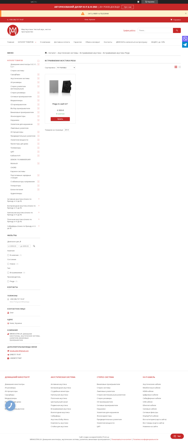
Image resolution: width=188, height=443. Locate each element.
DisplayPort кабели (150, 416)
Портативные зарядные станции (21, 176)
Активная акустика (59, 384)
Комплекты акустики (59, 423)
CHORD (13, 167)
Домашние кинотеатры (15, 384)
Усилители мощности (19, 140)
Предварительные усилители (23, 136)
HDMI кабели (148, 391)
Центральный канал (59, 402)
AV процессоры (17, 132)
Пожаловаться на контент (121, 439)
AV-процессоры (11, 391)
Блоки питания (17, 189)
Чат (177, 436)
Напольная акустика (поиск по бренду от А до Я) (20, 213)
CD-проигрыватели (105, 402)
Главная (10, 42)
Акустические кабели (152, 384)
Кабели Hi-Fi (15, 155)
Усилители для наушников (22, 124)
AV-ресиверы (16, 82)
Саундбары (15, 74)
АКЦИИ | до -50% (158, 42)
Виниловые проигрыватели (22, 112)
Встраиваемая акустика (90, 53)
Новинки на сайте (150, 426)
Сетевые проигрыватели (21, 96)
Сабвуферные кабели (152, 398)
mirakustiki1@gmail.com (19, 351)
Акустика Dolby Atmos (60, 419)
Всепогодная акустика (60, 412)
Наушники (15, 120)
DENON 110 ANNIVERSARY (21, 159)
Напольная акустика (59, 395)
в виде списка (179, 67)
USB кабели (147, 402)
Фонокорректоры (18, 116)
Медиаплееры (17, 100)
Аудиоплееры (16, 193)
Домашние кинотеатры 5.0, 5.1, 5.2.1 (23, 65)
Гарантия (78, 42)
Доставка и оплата (62, 42)
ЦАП (12, 151)
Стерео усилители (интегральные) (18, 87)
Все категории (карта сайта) (154, 419)
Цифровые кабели (150, 395)
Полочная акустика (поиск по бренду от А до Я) (19, 220)
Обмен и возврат (93, 42)
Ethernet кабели (149, 405)
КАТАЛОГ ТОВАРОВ (25, 42)
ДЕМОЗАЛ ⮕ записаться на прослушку (131, 42)
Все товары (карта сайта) (153, 423)
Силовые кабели (150, 409)
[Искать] (177, 30)
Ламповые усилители (19, 128)
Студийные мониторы (60, 391)
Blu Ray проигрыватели (20, 108)
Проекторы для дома (19, 144)
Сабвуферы (55, 416)
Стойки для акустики (59, 426)
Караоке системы (18, 171)
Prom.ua (106, 437)
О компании (45, 42)
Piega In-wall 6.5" (60, 104)
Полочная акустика (59, 398)
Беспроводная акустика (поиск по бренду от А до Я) (21, 207)
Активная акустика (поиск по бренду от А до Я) (19, 200)
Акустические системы (68, 53)
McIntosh (14, 163)
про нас (128, 6)
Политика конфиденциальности (145, 439)
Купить (60, 119)
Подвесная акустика (59, 405)
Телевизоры (16, 148)
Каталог (52, 53)
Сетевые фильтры (150, 412)
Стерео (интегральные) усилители (111, 395)
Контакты (108, 42)
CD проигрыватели (18, 104)
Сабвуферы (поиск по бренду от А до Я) (21, 227)
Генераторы (16, 185)
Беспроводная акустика (61, 388)
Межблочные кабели (151, 388)
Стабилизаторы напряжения (23, 181)
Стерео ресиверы (18, 92)
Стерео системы (17, 70)
